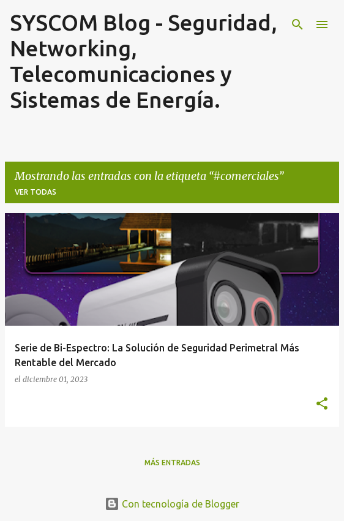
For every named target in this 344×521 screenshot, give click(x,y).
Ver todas (35, 192)
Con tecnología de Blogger (172, 503)
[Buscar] (297, 24)
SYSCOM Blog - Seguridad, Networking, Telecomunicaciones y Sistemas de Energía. (143, 61)
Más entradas (172, 463)
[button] (322, 404)
